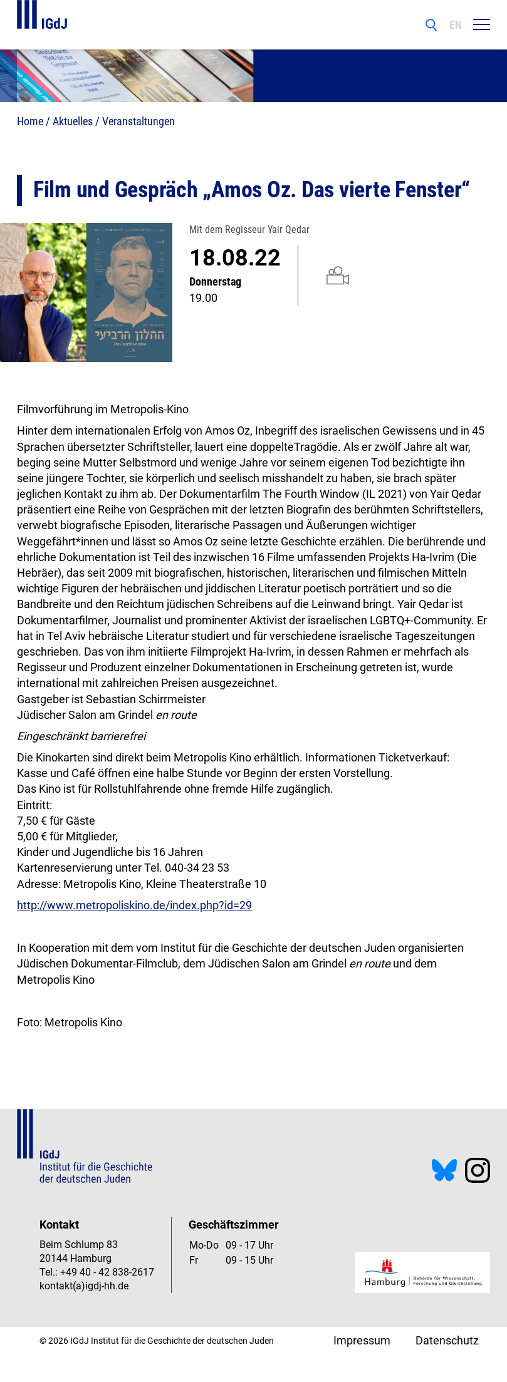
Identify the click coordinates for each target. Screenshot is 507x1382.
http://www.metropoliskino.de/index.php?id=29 (134, 905)
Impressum (361, 1340)
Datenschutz (447, 1340)
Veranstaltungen (138, 121)
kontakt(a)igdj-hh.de (83, 1286)
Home (30, 121)
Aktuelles (73, 121)
